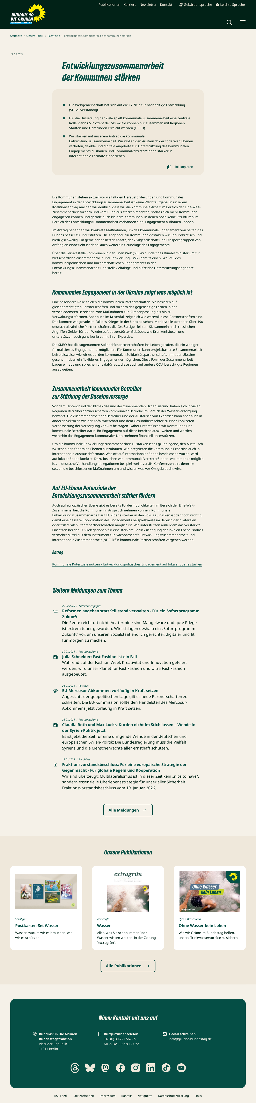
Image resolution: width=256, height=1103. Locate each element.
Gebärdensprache (195, 4)
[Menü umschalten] (242, 22)
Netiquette (145, 1096)
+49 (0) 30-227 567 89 (120, 1039)
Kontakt (166, 4)
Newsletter (148, 4)
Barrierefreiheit (83, 1096)
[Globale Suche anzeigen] (229, 22)
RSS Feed (60, 1096)
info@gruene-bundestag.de (190, 1039)
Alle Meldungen (128, 810)
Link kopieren (180, 167)
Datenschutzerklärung (173, 1096)
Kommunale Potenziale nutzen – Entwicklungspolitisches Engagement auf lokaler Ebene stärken (127, 564)
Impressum (108, 1096)
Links (198, 1096)
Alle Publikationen (128, 965)
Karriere (130, 4)
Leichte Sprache (230, 4)
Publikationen (109, 4)
